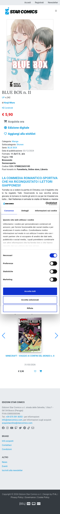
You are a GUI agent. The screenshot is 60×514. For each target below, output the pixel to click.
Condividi (7, 108)
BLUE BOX (12, 147)
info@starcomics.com (12, 420)
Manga (15, 141)
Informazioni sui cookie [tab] (46, 211)
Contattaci (7, 445)
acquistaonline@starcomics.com (17, 423)
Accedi (27, 2)
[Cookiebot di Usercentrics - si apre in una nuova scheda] (45, 203)
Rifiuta (30, 308)
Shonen (20, 144)
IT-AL (54, 494)
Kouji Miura (9, 102)
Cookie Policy (43, 497)
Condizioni (7, 449)
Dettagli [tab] (25, 211)
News (4, 462)
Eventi (5, 466)
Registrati (39, 2)
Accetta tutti (30, 291)
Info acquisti (7, 441)
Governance (30, 497)
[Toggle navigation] (56, 10)
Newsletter (53, 2)
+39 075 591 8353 (14, 417)
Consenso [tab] (9, 211)
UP (3, 97)
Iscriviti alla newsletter (12, 470)
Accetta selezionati (30, 300)
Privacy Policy (17, 497)
